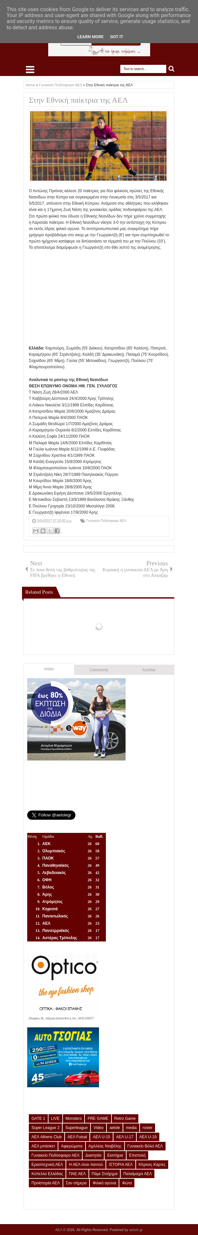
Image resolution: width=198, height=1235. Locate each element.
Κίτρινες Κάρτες (152, 1164)
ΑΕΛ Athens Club (46, 1137)
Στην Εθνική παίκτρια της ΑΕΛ (78, 100)
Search (171, 68)
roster (148, 1127)
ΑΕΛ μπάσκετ (43, 1146)
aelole (114, 1127)
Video (49, 669)
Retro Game (125, 1118)
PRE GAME (98, 1118)
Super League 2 (45, 1127)
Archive (148, 670)
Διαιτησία (93, 1155)
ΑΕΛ (59, 1230)
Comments (99, 670)
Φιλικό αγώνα (104, 1183)
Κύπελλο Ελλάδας (47, 1173)
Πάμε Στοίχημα (105, 1173)
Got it (116, 36)
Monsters (74, 1118)
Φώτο (127, 1183)
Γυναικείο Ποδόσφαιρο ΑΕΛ (106, 521)
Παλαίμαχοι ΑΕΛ (137, 1173)
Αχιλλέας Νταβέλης (105, 1146)
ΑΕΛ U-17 (124, 1137)
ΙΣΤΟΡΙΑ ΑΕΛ (121, 1164)
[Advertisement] (113, 297)
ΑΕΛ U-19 (148, 1137)
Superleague (76, 1127)
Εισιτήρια (115, 1155)
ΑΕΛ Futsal (77, 1137)
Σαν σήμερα (76, 1183)
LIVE (55, 1118)
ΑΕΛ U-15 (101, 1137)
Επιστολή (137, 1155)
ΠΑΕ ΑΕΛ (77, 1173)
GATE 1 (38, 1118)
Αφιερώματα (71, 1146)
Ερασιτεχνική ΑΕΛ (47, 1164)
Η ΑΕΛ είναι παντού (86, 1164)
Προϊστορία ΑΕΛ (45, 1183)
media (131, 1127)
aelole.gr (136, 1230)
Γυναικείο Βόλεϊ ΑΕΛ (145, 1146)
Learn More (90, 36)
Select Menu (30, 69)
